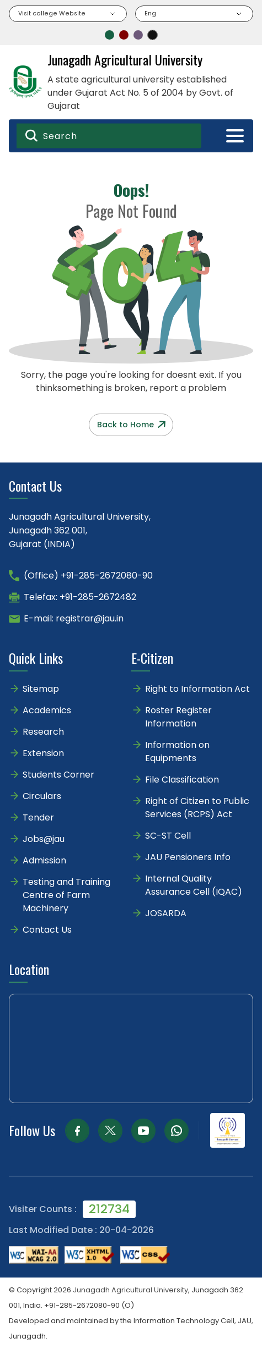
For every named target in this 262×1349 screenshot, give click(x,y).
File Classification (182, 779)
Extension (43, 753)
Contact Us (47, 929)
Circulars (42, 796)
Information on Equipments (177, 751)
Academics (47, 710)
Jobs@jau (44, 839)
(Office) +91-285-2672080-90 (88, 575)
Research (43, 731)
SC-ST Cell (168, 835)
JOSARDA (167, 913)
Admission (44, 860)
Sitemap (41, 688)
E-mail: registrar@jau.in (74, 618)
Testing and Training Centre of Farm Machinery (66, 895)
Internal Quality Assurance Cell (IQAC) (193, 885)
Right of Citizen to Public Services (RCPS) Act (197, 808)
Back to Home (131, 424)
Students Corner (58, 774)
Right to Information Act (197, 688)
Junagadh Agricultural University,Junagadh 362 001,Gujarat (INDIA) (80, 530)
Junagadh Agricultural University (130, 1290)
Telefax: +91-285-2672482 (80, 597)
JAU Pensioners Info (188, 857)
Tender (38, 817)
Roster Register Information (178, 717)
